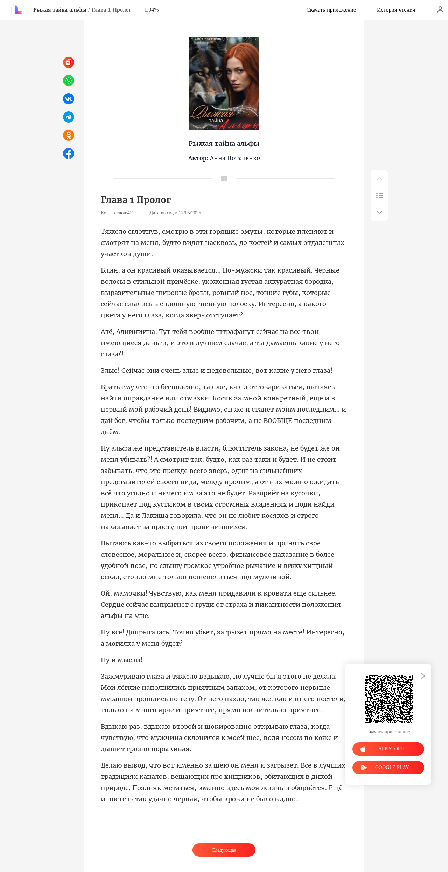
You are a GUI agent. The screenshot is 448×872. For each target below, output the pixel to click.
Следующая (224, 850)
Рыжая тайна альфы (59, 10)
